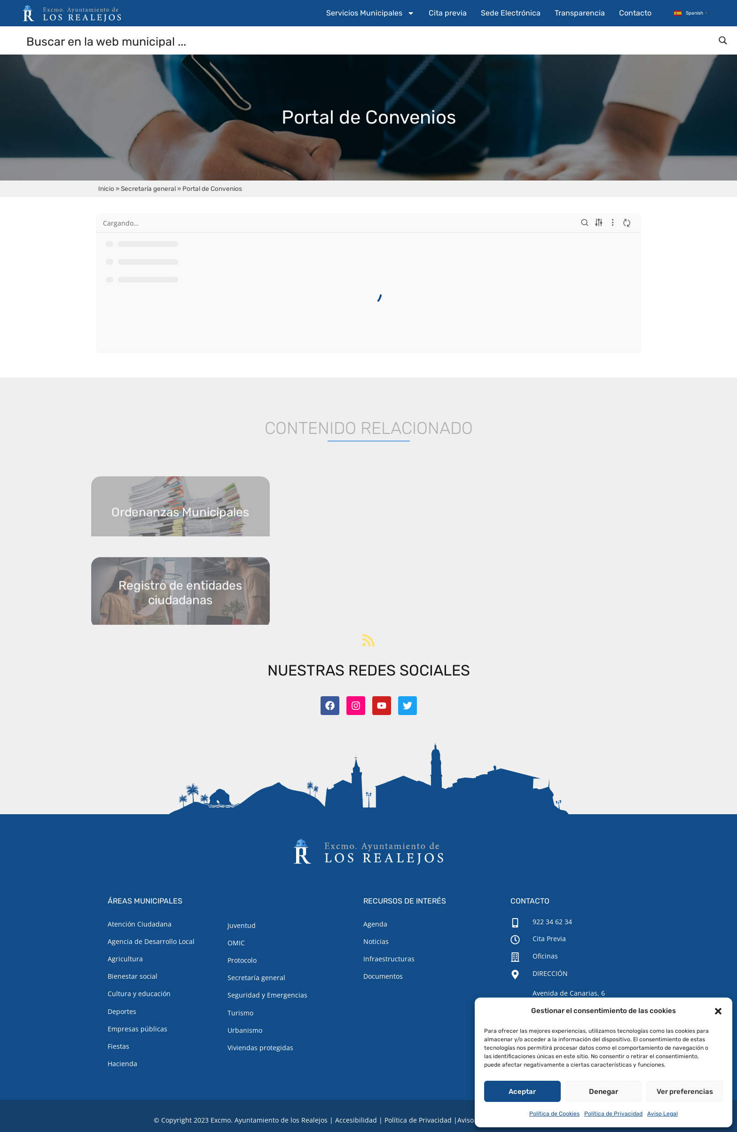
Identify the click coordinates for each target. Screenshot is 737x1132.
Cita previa (448, 12)
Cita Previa (549, 938)
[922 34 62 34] (515, 923)
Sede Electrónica (511, 12)
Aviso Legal (662, 1113)
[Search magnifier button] (723, 40)
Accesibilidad (356, 1120)
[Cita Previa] (515, 939)
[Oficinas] (515, 957)
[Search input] (369, 40)
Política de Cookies (554, 1113)
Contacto (635, 12)
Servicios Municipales (370, 13)
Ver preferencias (685, 1091)
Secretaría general (148, 188)
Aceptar (522, 1091)
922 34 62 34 (552, 921)
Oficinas (545, 955)
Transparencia (580, 12)
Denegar (603, 1091)
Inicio (106, 188)
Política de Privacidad (613, 1113)
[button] (718, 1011)
